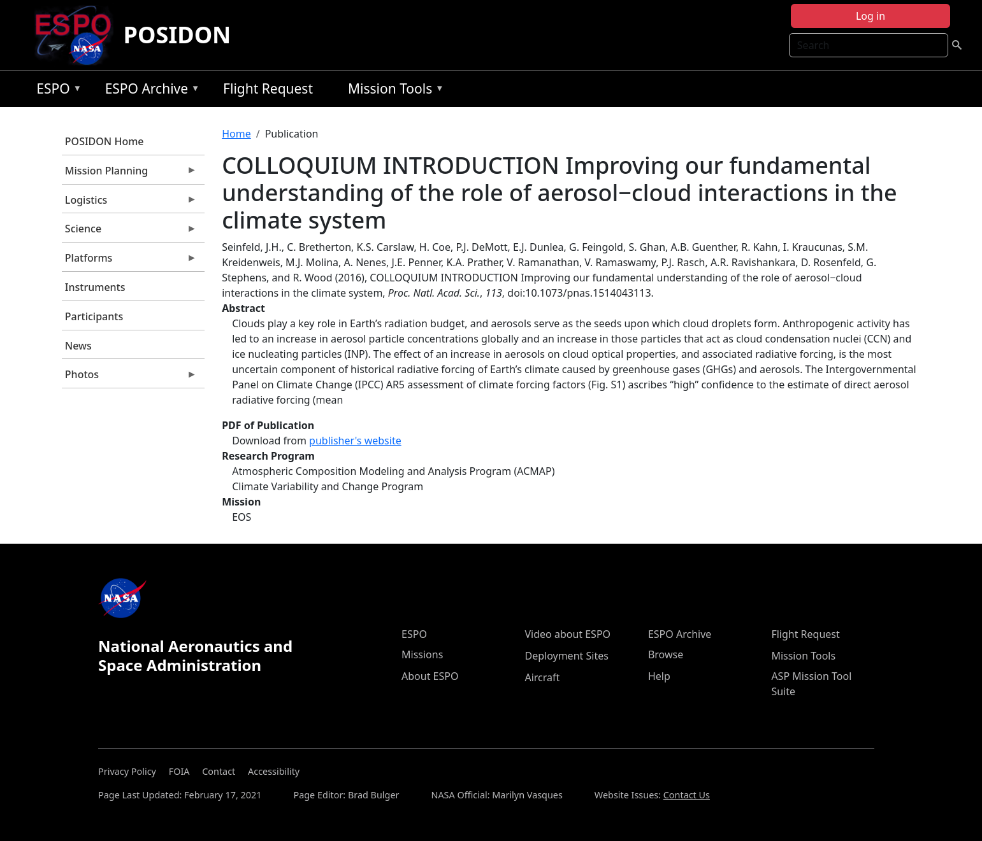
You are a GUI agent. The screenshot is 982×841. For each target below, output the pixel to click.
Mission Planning (129, 174)
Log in (870, 16)
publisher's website (355, 441)
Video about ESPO (567, 634)
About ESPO (429, 676)
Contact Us (686, 795)
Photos (129, 377)
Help (659, 676)
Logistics (129, 203)
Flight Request (268, 88)
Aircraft (542, 677)
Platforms (129, 261)
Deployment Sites (566, 656)
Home (236, 134)
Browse (665, 654)
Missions (422, 654)
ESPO (56, 91)
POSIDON (177, 34)
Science (129, 232)
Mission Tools (393, 91)
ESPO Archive (149, 91)
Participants (94, 316)
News (78, 346)
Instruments (95, 287)
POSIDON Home (104, 141)
